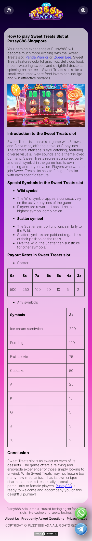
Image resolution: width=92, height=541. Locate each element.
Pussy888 (64, 486)
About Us (12, 518)
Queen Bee (62, 57)
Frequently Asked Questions (42, 518)
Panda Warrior (37, 57)
